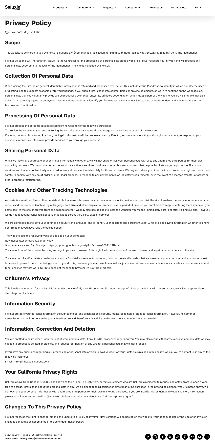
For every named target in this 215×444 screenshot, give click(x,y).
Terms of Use (11, 438)
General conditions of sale (47, 438)
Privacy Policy (27, 438)
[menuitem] (198, 7)
